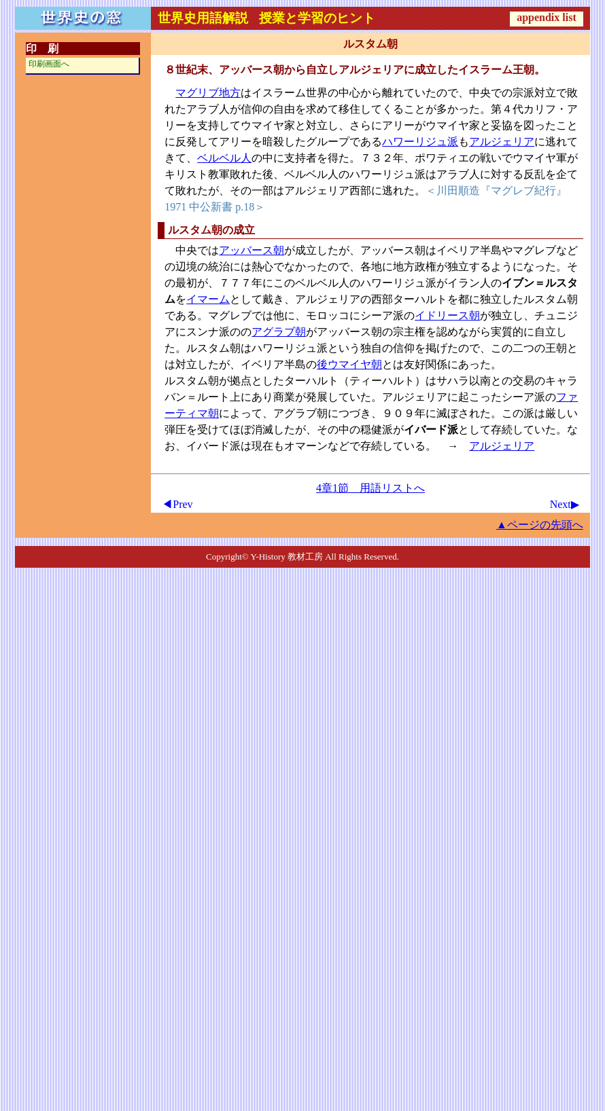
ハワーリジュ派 (420, 141)
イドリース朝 (447, 315)
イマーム (208, 299)
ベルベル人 (224, 158)
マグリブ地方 (208, 92)
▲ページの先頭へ (539, 524)
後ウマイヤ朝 (349, 364)
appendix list (546, 17)
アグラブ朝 (279, 332)
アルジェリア (501, 141)
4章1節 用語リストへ (370, 488)
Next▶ (564, 504)
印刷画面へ (49, 64)
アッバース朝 (251, 250)
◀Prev (177, 504)
